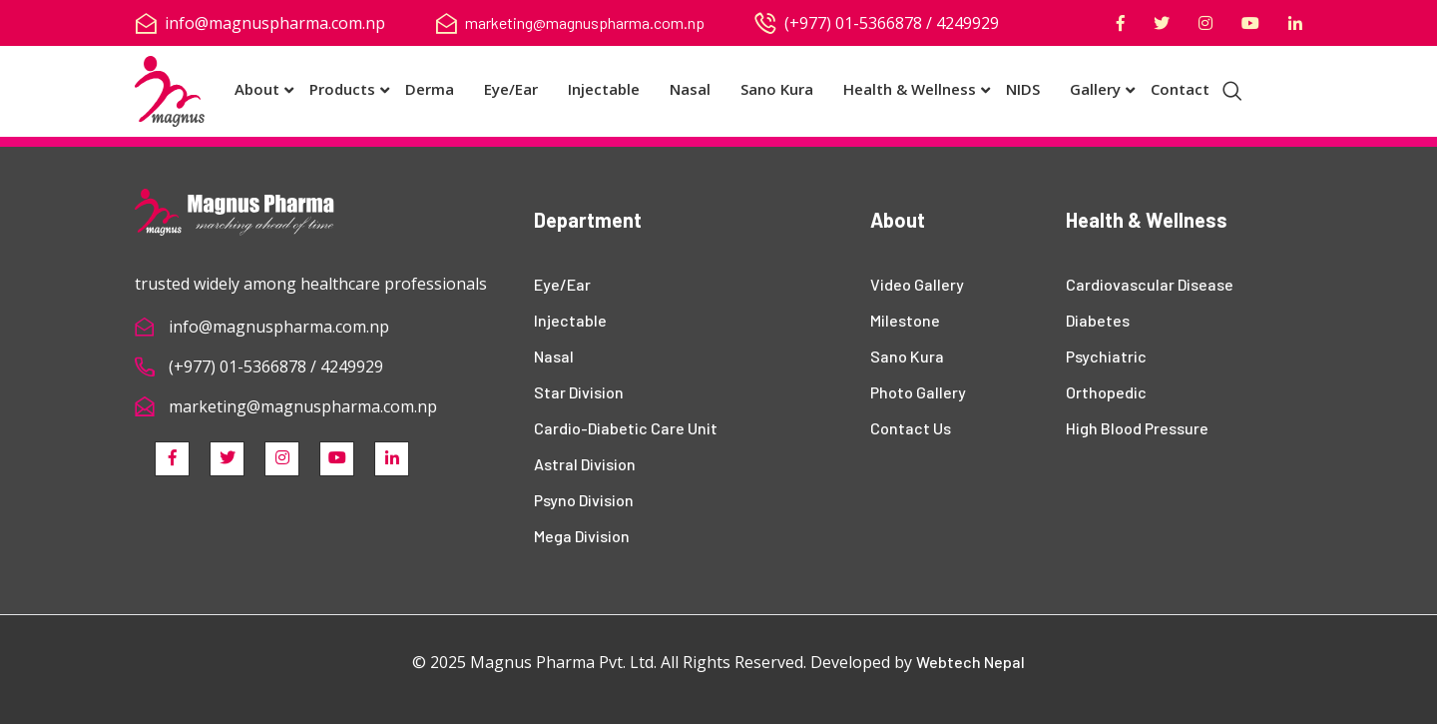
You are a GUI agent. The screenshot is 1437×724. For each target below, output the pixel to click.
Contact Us (910, 427)
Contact (1180, 89)
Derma (429, 89)
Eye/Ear (511, 89)
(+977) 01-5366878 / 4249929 (276, 366)
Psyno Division (584, 499)
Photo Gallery (918, 391)
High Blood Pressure (1137, 427)
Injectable (604, 89)
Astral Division (585, 463)
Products (342, 89)
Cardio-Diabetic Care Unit (626, 427)
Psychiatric (1106, 356)
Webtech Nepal (970, 661)
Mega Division (582, 535)
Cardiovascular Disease (1149, 284)
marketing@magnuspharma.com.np (585, 22)
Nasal (690, 89)
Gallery (1095, 89)
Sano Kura (776, 89)
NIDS (1023, 89)
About (257, 89)
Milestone (905, 320)
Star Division (579, 391)
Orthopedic (1106, 391)
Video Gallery (917, 284)
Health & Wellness (909, 89)
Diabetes (1098, 320)
